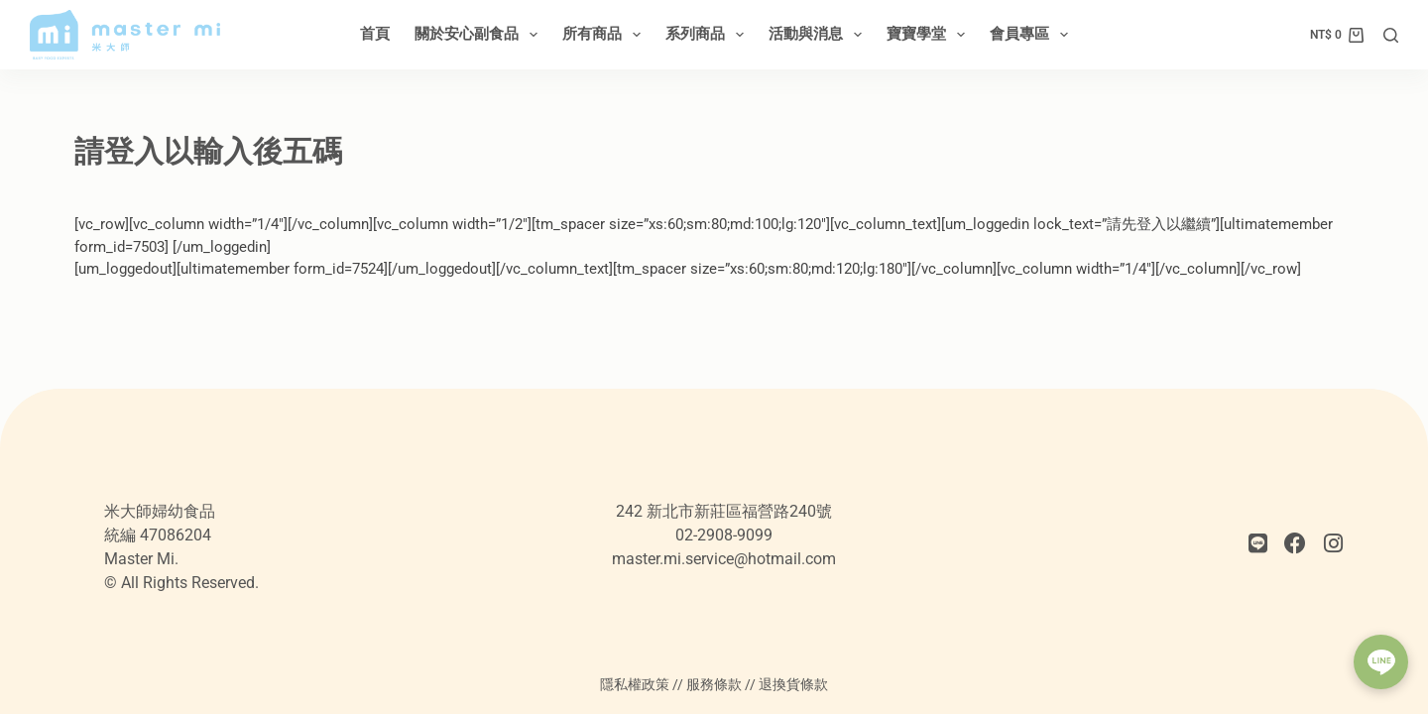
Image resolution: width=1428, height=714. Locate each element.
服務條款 (714, 684)
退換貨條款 (793, 684)
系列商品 (708, 35)
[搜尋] (1390, 35)
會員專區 (1033, 35)
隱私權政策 (634, 684)
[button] (1381, 662)
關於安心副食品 (480, 35)
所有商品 (605, 35)
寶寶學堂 (930, 35)
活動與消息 (819, 35)
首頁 (375, 34)
